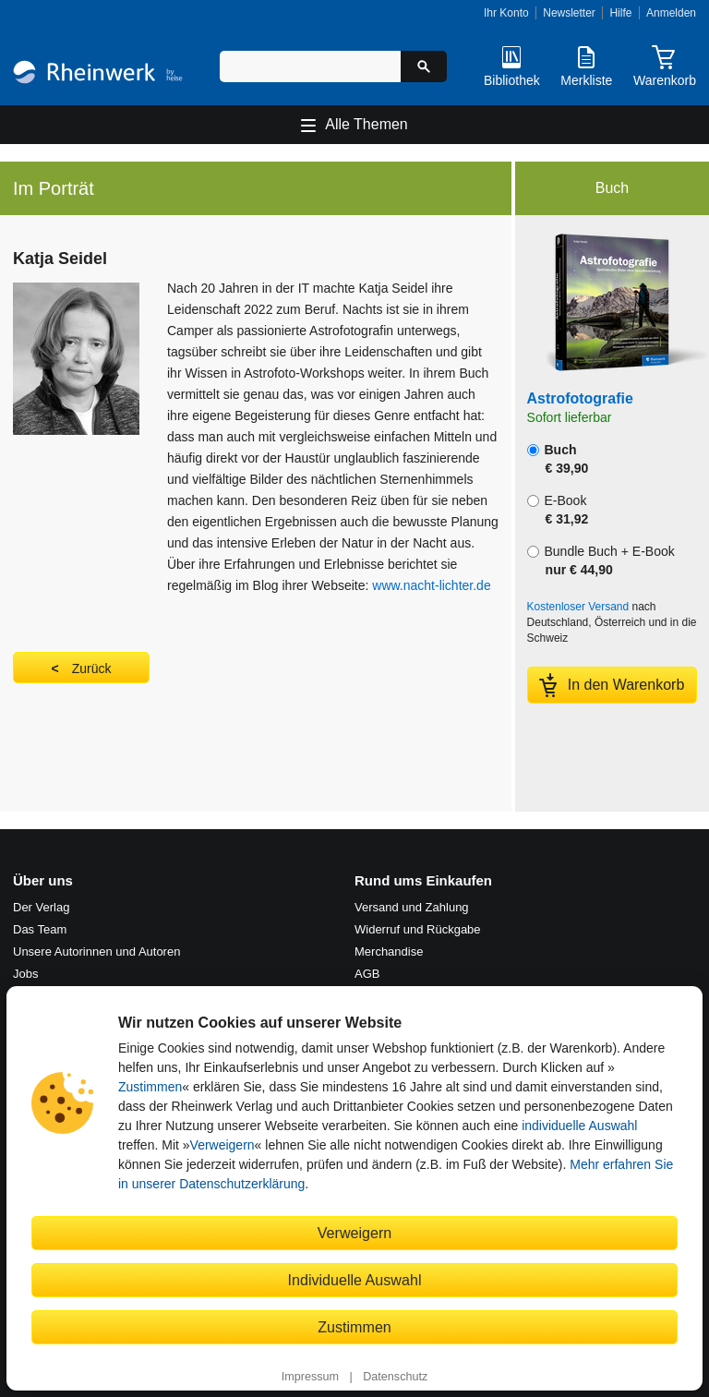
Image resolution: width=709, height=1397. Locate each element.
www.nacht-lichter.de (431, 585)
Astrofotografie (580, 398)
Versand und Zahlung (411, 907)
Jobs (25, 974)
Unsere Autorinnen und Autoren (96, 951)
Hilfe (620, 12)
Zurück (92, 668)
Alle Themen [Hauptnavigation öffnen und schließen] (366, 124)
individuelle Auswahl (579, 1125)
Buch (558, 459)
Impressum (310, 1376)
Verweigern (222, 1145)
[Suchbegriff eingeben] (310, 66)
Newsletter (569, 12)
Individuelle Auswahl (355, 1279)
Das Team (39, 929)
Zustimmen (150, 1086)
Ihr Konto (506, 12)
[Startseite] (98, 74)
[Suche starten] (424, 66)
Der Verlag (41, 907)
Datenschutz (395, 1376)
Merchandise (388, 951)
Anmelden (671, 12)
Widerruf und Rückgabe (417, 929)
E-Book (558, 509)
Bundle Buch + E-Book (601, 560)
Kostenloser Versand (578, 606)
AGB (366, 974)
